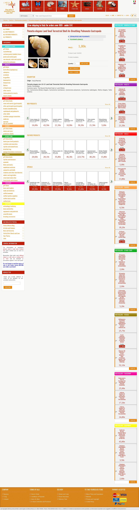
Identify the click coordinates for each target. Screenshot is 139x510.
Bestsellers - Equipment (123, 425)
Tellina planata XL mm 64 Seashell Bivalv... (103, 183)
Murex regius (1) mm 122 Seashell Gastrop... (58, 152)
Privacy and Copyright (92, 499)
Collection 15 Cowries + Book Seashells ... (45, 183)
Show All (107, 104)
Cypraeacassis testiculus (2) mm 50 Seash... (92, 152)
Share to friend (74, 72)
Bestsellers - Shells (121, 134)
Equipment (111, 5)
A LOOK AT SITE (7, 25)
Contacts (6, 499)
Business (6, 494)
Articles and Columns (9, 228)
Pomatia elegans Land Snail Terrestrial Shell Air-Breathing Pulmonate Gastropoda (55, 20)
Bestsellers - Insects (122, 85)
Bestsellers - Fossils (122, 315)
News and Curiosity (8, 231)
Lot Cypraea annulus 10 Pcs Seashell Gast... (80, 183)
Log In (107, 15)
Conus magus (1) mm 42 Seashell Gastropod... (34, 120)
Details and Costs (64, 494)
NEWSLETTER (7, 272)
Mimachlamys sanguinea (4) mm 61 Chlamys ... (103, 120)
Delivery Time (63, 499)
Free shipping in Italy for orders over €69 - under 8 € (50, 25)
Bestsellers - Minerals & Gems (125, 25)
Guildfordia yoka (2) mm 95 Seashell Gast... (34, 183)
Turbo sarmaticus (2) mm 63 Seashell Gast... (92, 183)
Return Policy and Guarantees (94, 494)
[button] (28, 118)
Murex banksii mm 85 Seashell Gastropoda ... (34, 152)
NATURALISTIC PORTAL (10, 222)
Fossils (87, 5)
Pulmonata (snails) (21, 20)
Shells (50, 5)
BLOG (127, 15)
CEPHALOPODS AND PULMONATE (79, 36)
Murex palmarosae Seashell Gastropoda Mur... (67, 183)
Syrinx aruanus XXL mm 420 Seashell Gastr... (80, 152)
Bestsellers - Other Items (123, 250)
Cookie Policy (90, 501)
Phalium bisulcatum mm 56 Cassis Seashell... (68, 120)
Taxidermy (99, 5)
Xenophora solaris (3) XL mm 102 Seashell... (45, 120)
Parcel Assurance (64, 496)
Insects (37, 5)
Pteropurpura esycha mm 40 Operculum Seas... (80, 120)
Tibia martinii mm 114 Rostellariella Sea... (91, 120)
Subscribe (8, 287)
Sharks (62, 5)
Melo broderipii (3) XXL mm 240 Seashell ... (69, 152)
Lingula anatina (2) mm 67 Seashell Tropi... (58, 120)
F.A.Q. (5, 496)
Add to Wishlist (74, 68)
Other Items (75, 5)
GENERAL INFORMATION (10, 243)
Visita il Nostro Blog (8, 225)
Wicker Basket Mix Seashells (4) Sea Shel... (103, 152)
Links (4, 238)
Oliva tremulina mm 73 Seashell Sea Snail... (57, 183)
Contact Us (120, 15)
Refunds (88, 496)
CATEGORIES (6, 42)
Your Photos (6, 236)
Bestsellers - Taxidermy (123, 374)
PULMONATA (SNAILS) (76, 39)
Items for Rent (35, 499)
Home (113, 15)
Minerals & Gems (25, 5)
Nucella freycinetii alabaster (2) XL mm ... (46, 152)
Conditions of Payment (37, 496)
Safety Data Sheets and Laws (11, 233)
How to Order (35, 494)
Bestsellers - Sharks (122, 187)
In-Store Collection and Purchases (41, 501)
